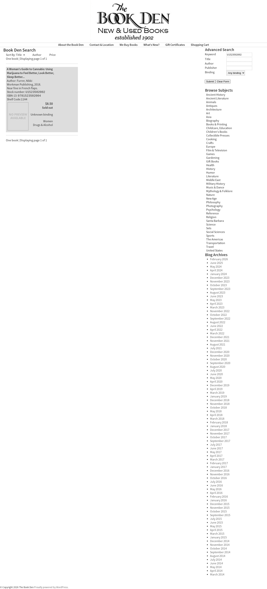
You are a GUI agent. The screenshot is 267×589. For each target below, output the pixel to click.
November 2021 (220, 341)
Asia (208, 117)
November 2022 (220, 311)
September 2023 (220, 289)
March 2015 (217, 534)
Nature (210, 195)
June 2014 (216, 563)
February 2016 (219, 496)
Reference (212, 213)
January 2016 (218, 500)
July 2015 (216, 519)
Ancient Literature (217, 98)
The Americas (214, 239)
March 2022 (217, 333)
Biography (212, 121)
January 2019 (218, 396)
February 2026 (219, 259)
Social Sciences (215, 232)
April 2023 (216, 304)
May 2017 (216, 452)
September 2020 (220, 363)
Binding (210, 72)
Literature (212, 176)
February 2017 (219, 463)
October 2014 (218, 548)
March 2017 (217, 459)
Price (52, 55)
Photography (214, 206)
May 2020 (216, 378)
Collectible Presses (218, 135)
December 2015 (219, 504)
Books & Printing (216, 124)
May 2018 (216, 411)
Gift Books (212, 161)
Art (208, 113)
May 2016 (216, 489)
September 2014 (220, 552)
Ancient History (215, 95)
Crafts (210, 143)
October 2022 (218, 315)
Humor (210, 173)
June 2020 (216, 374)
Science (211, 224)
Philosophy (213, 202)
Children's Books (216, 132)
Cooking (211, 139)
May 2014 (216, 567)
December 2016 (219, 471)
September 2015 (220, 515)
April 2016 (216, 493)
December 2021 (219, 337)
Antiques (211, 106)
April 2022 (216, 330)
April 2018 (216, 415)
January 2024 (218, 274)
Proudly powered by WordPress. (51, 587)
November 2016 (220, 474)
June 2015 (216, 522)
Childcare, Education (219, 128)
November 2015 (220, 508)
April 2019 (216, 389)
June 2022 (216, 326)
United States (214, 250)
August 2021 (217, 344)
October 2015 (218, 511)
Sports (210, 236)
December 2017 (219, 430)
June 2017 (216, 448)
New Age (211, 198)
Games (210, 154)
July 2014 (216, 560)
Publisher (211, 68)
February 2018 (219, 422)
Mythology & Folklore (219, 191)
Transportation (215, 243)
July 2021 (216, 348)
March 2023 (217, 307)
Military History (215, 184)
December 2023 (219, 278)
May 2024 (216, 267)
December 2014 (219, 541)
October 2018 (218, 407)
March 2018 (217, 419)
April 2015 (216, 530)
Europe (210, 147)
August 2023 (217, 292)
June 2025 (216, 263)
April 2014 (216, 571)
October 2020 (218, 359)
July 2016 (216, 482)
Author (37, 55)
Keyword (210, 54)
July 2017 (216, 445)
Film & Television (216, 150)
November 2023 (220, 281)
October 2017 (218, 437)
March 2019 (217, 393)
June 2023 (216, 296)
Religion (211, 217)
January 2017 (218, 467)
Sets (208, 228)
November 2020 (220, 356)
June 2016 (216, 485)
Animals (211, 102)
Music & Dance (215, 187)
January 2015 (218, 537)
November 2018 (220, 404)
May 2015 (216, 526)
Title (20, 55)
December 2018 (219, 400)
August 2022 (217, 322)
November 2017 (220, 433)
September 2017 (220, 441)
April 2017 (216, 456)
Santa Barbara (215, 221)
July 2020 (216, 370)
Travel (210, 247)
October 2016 (218, 478)
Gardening (212, 158)
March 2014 (217, 574)
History (210, 169)
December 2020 (219, 352)
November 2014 (220, 545)
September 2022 (220, 318)
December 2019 (219, 385)
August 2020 (217, 367)
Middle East (213, 180)
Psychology (213, 210)
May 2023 (216, 300)
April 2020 (216, 382)
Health (210, 165)
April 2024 (216, 270)
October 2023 (218, 285)
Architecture (214, 109)
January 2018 (218, 426)
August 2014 (217, 556)
